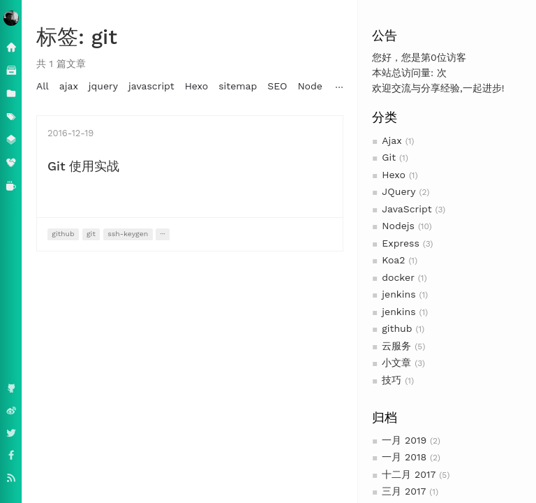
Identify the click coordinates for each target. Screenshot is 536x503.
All (42, 86)
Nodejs (398, 225)
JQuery (398, 191)
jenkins (398, 294)
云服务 (396, 345)
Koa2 (393, 259)
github (397, 328)
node (504, 86)
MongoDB (355, 86)
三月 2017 (404, 491)
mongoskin (456, 86)
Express (400, 243)
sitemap (237, 86)
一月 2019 (404, 440)
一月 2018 (404, 456)
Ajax (391, 140)
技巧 (391, 380)
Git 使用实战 (83, 166)
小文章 (396, 362)
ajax (68, 86)
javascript (151, 86)
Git (389, 157)
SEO (277, 86)
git (91, 233)
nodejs (403, 86)
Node (309, 86)
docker (398, 277)
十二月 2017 (409, 474)
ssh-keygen (127, 233)
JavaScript (406, 208)
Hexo (393, 174)
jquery (103, 86)
